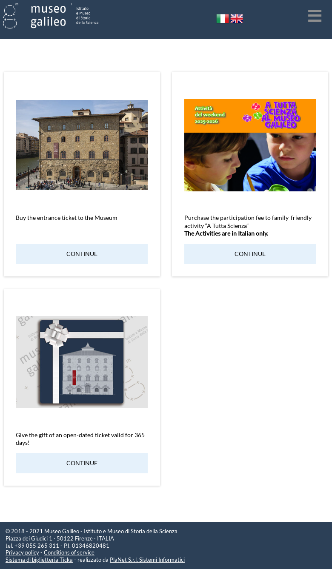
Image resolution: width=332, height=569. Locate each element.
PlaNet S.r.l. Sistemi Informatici (147, 559)
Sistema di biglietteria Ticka (39, 559)
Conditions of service (69, 552)
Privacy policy (22, 552)
